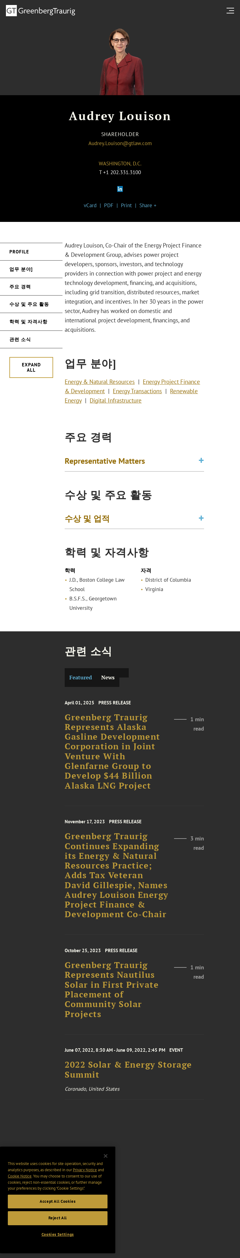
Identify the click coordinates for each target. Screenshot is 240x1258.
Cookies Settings (58, 1248)
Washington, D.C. (120, 163)
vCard (90, 205)
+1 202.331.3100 (122, 172)
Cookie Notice (20, 1190)
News (108, 677)
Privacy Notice (85, 1184)
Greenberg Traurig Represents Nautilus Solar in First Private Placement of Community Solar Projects (112, 1001)
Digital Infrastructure (116, 404)
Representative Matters (105, 463)
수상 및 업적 (87, 520)
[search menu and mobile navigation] (231, 10)
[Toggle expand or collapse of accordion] (201, 463)
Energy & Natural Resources (100, 385)
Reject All (57, 1232)
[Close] (106, 1170)
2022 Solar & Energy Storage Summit (128, 1077)
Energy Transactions (137, 395)
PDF (108, 205)
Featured (80, 677)
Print (126, 205)
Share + (148, 205)
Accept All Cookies (58, 1215)
